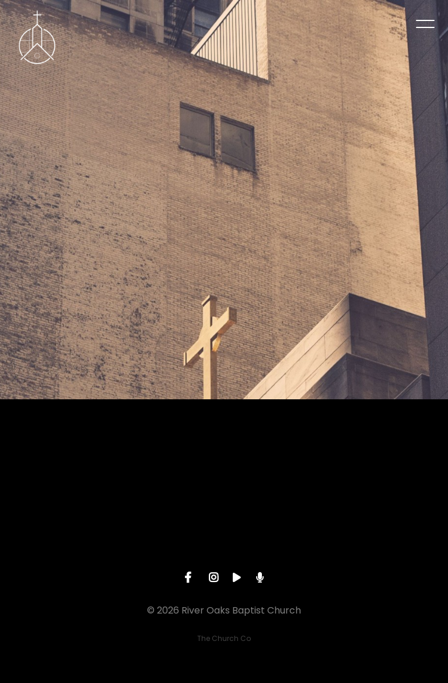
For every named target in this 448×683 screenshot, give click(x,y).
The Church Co (224, 638)
